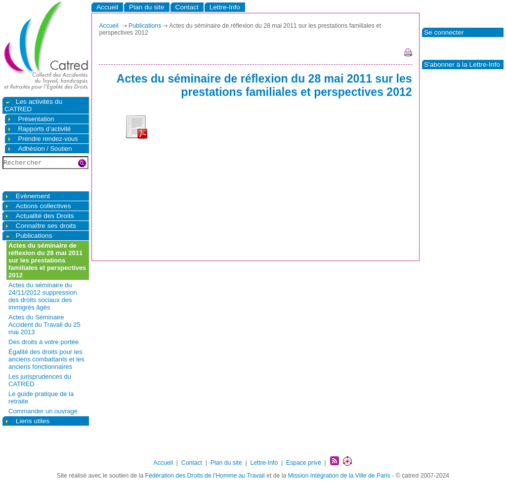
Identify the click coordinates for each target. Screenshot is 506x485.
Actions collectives (37, 206)
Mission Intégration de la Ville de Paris (339, 475)
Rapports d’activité (39, 128)
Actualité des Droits (39, 216)
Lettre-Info (225, 7)
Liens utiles (26, 421)
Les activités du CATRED (33, 105)
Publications (28, 235)
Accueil (107, 7)
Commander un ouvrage (43, 411)
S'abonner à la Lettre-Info (462, 64)
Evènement (27, 196)
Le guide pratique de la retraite (41, 397)
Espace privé (303, 462)
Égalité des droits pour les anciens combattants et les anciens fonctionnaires (46, 359)
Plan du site (146, 7)
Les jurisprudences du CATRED (39, 380)
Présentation (30, 119)
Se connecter (444, 32)
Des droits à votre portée (43, 342)
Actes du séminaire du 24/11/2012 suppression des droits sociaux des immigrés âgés (42, 296)
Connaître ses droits (40, 225)
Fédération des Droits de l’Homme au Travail (205, 475)
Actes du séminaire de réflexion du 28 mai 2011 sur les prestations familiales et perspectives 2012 (47, 260)
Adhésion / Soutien (39, 148)
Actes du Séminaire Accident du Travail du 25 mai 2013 (44, 324)
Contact (187, 7)
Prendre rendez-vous (42, 138)
